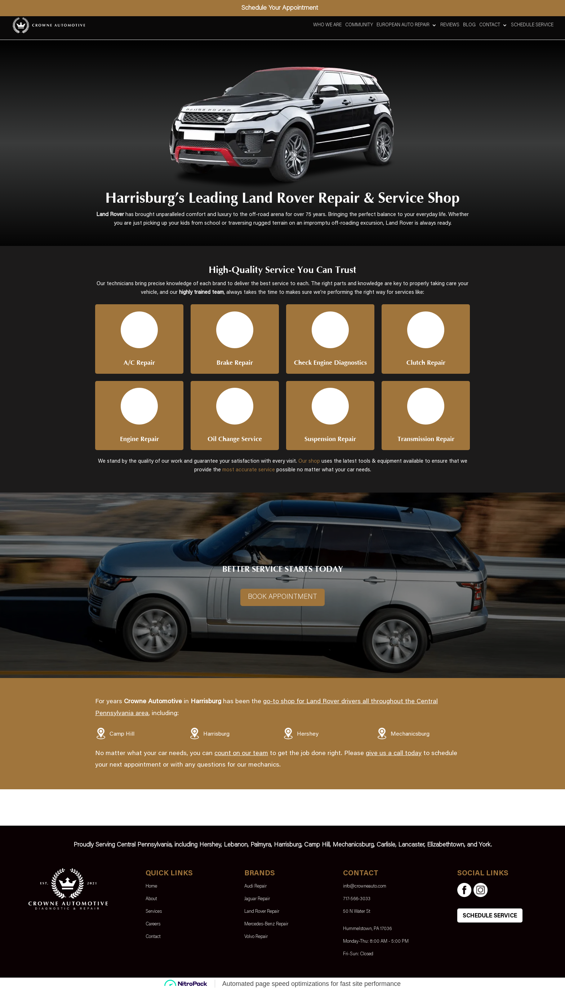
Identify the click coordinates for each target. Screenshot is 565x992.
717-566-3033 (356, 900)
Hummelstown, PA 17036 (367, 930)
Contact (489, 25)
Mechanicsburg (410, 736)
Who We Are (327, 25)
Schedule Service (532, 25)
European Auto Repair (403, 25)
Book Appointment (282, 598)
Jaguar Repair (257, 900)
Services (154, 913)
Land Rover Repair (261, 913)
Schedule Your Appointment (279, 8)
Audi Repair (255, 888)
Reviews (449, 25)
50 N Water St (356, 913)
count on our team (241, 755)
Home (151, 888)
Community (359, 25)
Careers (153, 926)
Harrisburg (216, 736)
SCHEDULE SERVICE (490, 918)
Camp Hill (122, 736)
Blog (469, 25)
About (151, 900)
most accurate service (248, 471)
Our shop (309, 462)
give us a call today (394, 755)
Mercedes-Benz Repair (266, 926)
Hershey (308, 736)
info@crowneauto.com (364, 888)
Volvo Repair (256, 938)
